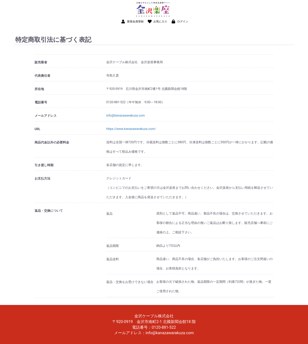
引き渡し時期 (44, 165)
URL (37, 129)
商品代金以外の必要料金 (52, 142)
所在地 (39, 89)
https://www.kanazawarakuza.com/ (131, 129)
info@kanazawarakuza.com (125, 115)
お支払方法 (42, 178)
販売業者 (41, 62)
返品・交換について (49, 211)
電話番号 (41, 102)
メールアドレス (46, 116)
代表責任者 (42, 76)
